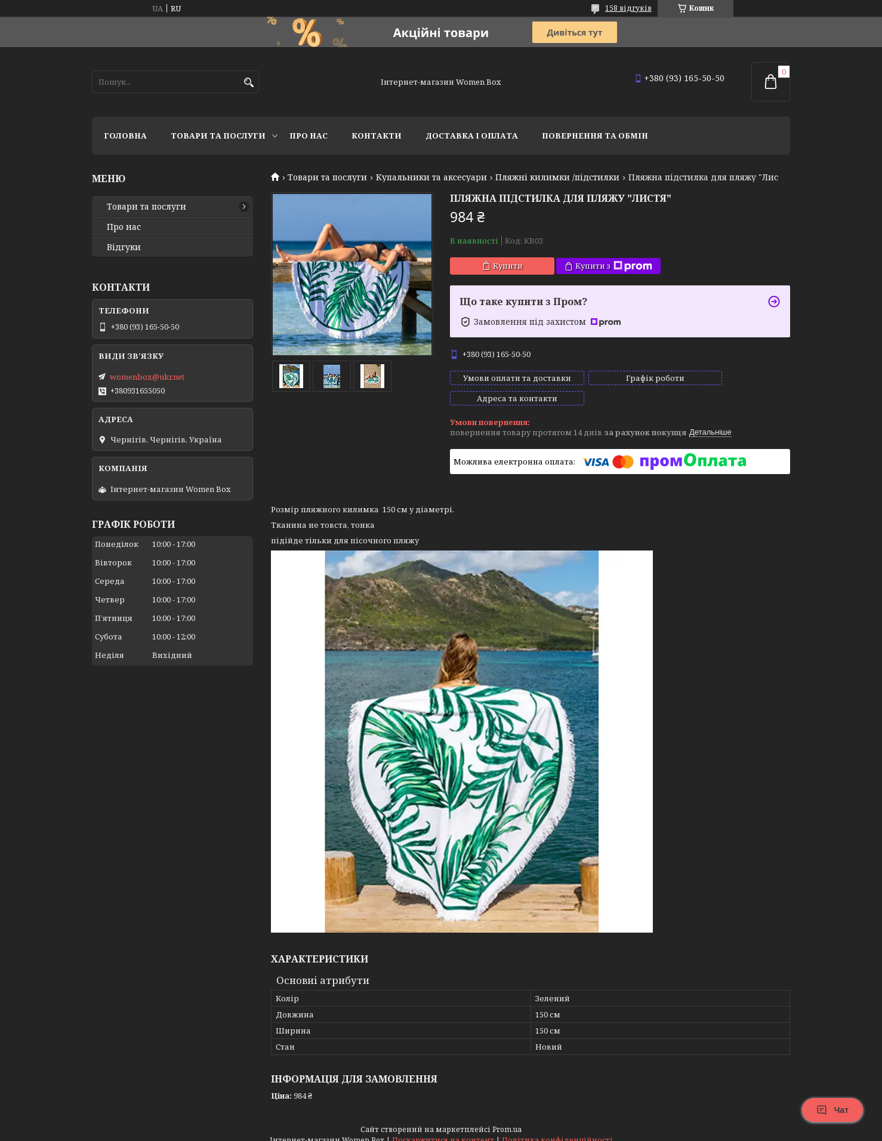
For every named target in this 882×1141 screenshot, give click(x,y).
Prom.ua (507, 1119)
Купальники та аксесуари (431, 177)
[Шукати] (248, 82)
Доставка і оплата (471, 135)
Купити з (613, 266)
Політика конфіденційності (557, 1129)
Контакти (376, 135)
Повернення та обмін (595, 135)
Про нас (308, 135)
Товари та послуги (218, 135)
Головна (125, 135)
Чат (832, 1110)
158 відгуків (628, 8)
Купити (508, 265)
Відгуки (124, 247)
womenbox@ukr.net (147, 377)
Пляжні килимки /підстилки (557, 177)
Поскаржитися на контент (443, 1129)
